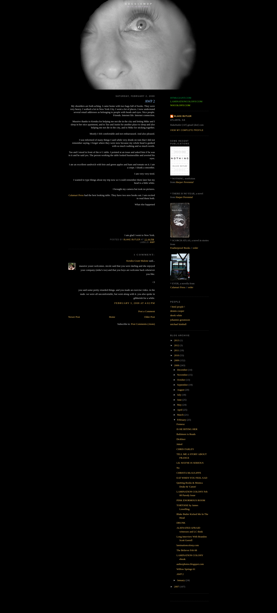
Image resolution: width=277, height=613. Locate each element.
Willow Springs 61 (185, 569)
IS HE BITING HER (186, 429)
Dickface (180, 439)
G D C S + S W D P (138, 3)
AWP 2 (180, 574)
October (181, 379)
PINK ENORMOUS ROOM (190, 500)
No (177, 467)
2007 (177, 586)
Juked (179, 444)
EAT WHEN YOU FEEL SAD (191, 477)
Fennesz (180, 424)
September (183, 384)
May (179, 404)
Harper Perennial (185, 182)
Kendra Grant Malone (137, 260)
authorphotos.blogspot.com (190, 564)
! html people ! (177, 306)
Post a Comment (146, 311)
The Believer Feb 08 (186, 550)
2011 (177, 350)
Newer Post (74, 316)
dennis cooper (177, 310)
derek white (176, 315)
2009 (177, 360)
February (182, 419)
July (179, 394)
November (182, 374)
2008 (177, 365)
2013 (177, 340)
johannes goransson (180, 319)
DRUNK (180, 522)
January (181, 580)
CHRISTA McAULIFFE (188, 472)
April (180, 409)
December (182, 369)
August (181, 389)
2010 (177, 355)
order (195, 247)
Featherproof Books (180, 247)
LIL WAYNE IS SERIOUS (190, 462)
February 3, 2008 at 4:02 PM (134, 303)
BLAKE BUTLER (183, 116)
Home (112, 316)
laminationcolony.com (187, 545)
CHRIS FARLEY (185, 449)
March (180, 414)
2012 (177, 345)
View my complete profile (187, 130)
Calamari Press (75, 195)
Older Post (149, 316)
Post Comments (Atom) (143, 324)
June (179, 399)
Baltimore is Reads (185, 434)
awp (152, 242)
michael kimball (178, 324)
